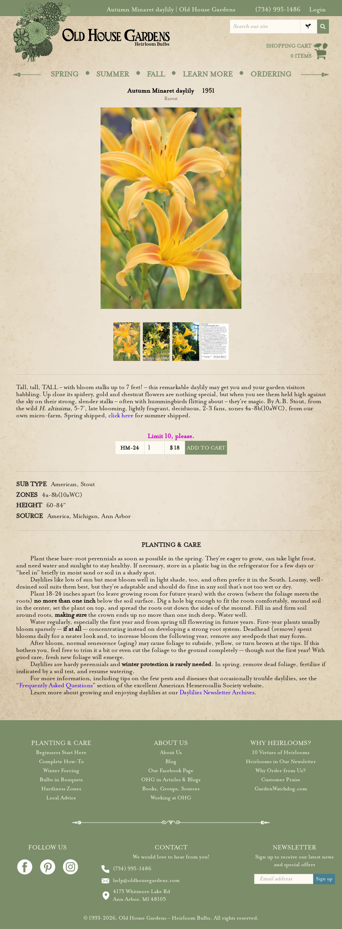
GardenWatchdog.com (280, 788)
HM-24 (129, 448)
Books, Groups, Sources (170, 788)
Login (317, 9)
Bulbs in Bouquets (61, 779)
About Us (171, 752)
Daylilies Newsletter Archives (216, 692)
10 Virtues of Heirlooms (280, 752)
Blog (170, 761)
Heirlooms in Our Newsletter (281, 761)
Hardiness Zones (61, 788)
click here (120, 415)
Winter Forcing (61, 770)
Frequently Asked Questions (56, 685)
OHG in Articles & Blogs (171, 779)
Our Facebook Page (170, 770)
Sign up (324, 879)
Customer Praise (280, 779)
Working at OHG (171, 797)
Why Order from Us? (280, 770)
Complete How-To (61, 761)
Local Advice (61, 797)
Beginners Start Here (61, 752)
